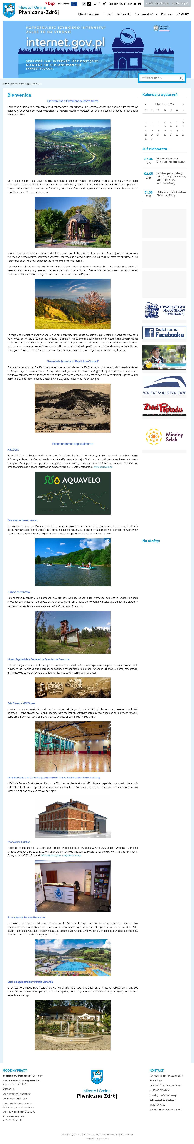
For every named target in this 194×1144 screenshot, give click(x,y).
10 (152, 127)
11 (158, 127)
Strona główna (10, 84)
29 (183, 135)
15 (183, 127)
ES (135, 4)
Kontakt (167, 14)
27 (171, 135)
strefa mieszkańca (157, 3)
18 (158, 131)
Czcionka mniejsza (95, 3)
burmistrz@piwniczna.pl (169, 1110)
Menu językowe (29, 84)
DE (139, 4)
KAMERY (183, 14)
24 (152, 135)
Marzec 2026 (164, 104)
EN (111, 4)
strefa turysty (180, 3)
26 (165, 135)
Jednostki (123, 14)
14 (177, 127)
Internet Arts (102, 1139)
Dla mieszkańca (145, 14)
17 (152, 131)
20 (171, 131)
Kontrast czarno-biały (89, 4)
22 (183, 131)
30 (146, 139)
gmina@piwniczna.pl (167, 1095)
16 (146, 131)
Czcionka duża (104, 3)
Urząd (108, 14)
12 (165, 127)
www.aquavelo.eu (103, 467)
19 (165, 131)
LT (125, 4)
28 (177, 135)
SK (121, 4)
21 (177, 131)
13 (171, 127)
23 (146, 135)
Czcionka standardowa (99, 3)
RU (116, 4)
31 (152, 139)
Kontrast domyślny (84, 4)
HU (130, 4)
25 (158, 135)
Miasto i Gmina (38, 10)
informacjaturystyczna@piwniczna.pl (61, 855)
